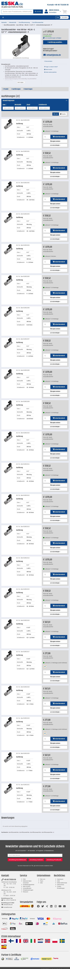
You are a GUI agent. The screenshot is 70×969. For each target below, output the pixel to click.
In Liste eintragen (55, 145)
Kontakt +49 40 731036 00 (58, 5)
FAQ (24, 879)
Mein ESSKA (26, 886)
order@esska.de (7, 904)
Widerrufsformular (62, 883)
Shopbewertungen (28, 890)
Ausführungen (16, 89)
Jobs (41, 883)
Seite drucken (48, 69)
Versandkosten (27, 888)
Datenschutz (60, 884)
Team (41, 881)
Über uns (42, 879)
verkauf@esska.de (52, 55)
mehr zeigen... (20, 82)
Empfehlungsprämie (28, 884)
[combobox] (8, 108)
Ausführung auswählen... (55, 42)
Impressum (60, 879)
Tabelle (63, 114)
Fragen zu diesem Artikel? (51, 66)
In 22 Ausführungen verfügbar (52, 38)
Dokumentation (48, 61)
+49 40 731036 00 (8, 879)
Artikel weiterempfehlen (50, 72)
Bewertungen (27, 89)
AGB (58, 881)
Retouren (25, 892)
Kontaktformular (6, 907)
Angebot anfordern (55, 141)
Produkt (5, 89)
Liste (56, 114)
